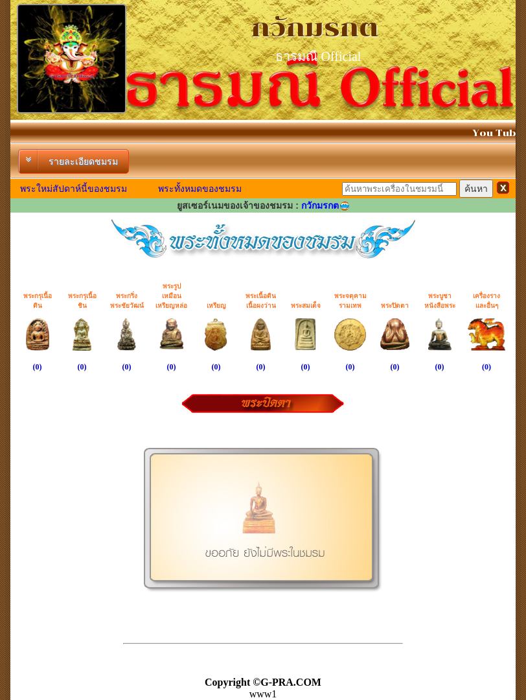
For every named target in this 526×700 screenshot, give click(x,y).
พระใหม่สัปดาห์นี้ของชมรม (73, 188)
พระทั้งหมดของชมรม (200, 188)
